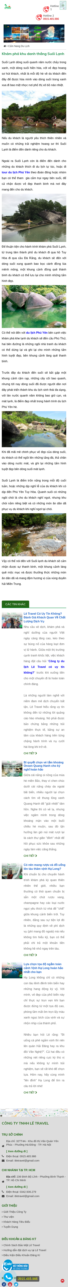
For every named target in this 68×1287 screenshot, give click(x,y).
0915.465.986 (51, 19)
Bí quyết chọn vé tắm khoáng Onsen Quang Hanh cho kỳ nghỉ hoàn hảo (44, 766)
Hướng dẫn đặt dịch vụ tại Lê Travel (24, 1250)
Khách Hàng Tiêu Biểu (16, 1221)
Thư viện (8, 1216)
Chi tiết (30, 753)
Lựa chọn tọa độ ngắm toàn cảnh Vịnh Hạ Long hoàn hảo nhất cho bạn (43, 968)
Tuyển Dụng (10, 1226)
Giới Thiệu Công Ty (14, 1211)
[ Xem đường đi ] (16, 1151)
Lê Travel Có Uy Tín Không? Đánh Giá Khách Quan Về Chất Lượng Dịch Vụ (44, 617)
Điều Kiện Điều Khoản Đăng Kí (21, 1255)
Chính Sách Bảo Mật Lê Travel (21, 1245)
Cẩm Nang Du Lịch (19, 46)
